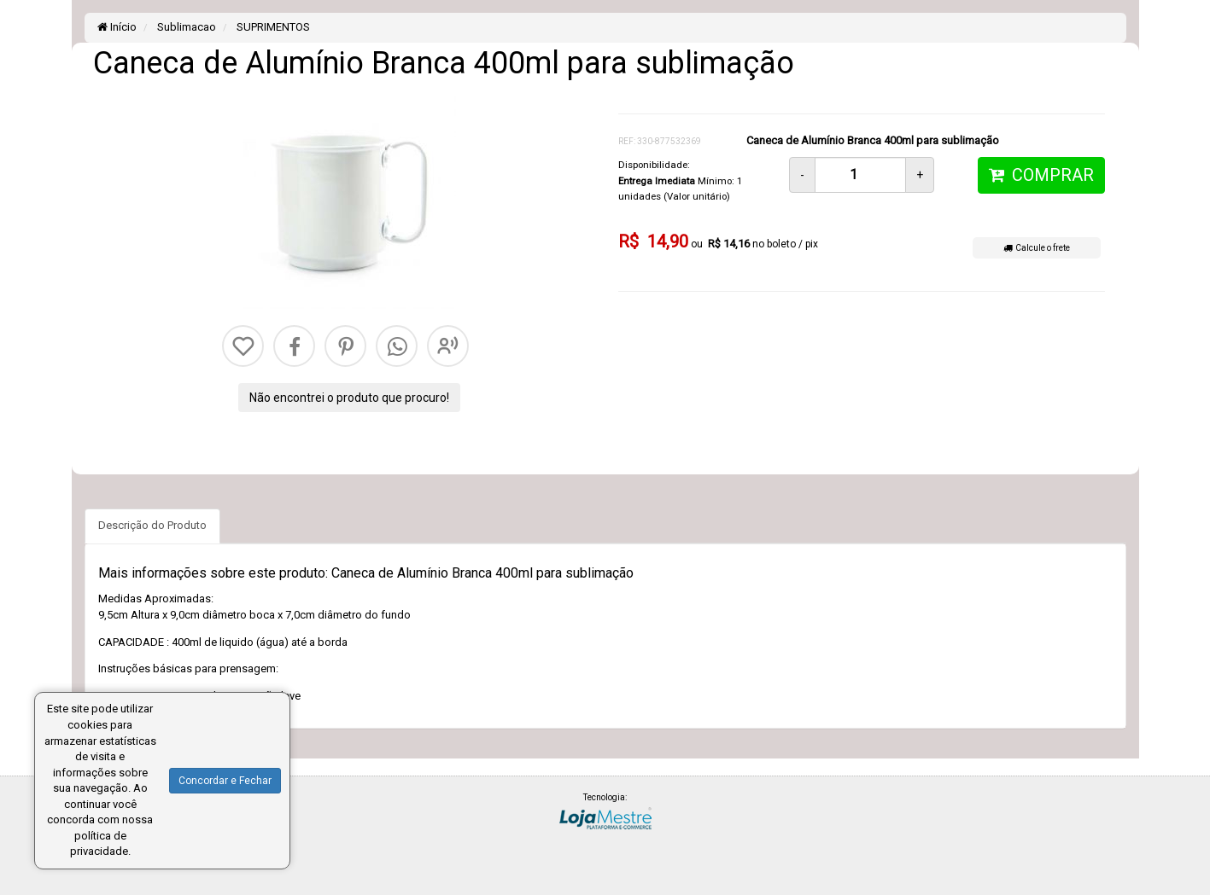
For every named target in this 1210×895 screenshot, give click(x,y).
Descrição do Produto (152, 525)
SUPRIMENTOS (272, 26)
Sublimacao (185, 26)
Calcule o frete (1036, 248)
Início (117, 26)
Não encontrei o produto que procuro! (349, 397)
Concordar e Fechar (225, 781)
